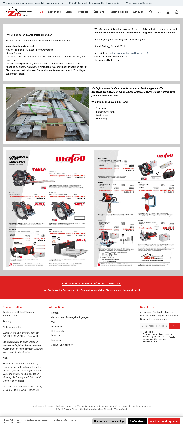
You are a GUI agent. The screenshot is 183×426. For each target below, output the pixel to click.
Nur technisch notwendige (109, 421)
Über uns (55, 335)
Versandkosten (84, 406)
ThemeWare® (120, 409)
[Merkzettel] (159, 12)
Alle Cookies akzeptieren (164, 421)
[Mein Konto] (168, 12)
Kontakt (55, 312)
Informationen (57, 307)
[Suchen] (150, 12)
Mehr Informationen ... (13, 422)
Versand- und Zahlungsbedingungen (70, 317)
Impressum (56, 340)
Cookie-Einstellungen (62, 344)
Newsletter (56, 326)
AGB (53, 321)
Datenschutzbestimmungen (156, 334)
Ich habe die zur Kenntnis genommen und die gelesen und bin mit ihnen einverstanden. (159, 337)
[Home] (43, 12)
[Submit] (174, 326)
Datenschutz (57, 331)
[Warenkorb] (176, 12)
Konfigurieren (137, 421)
